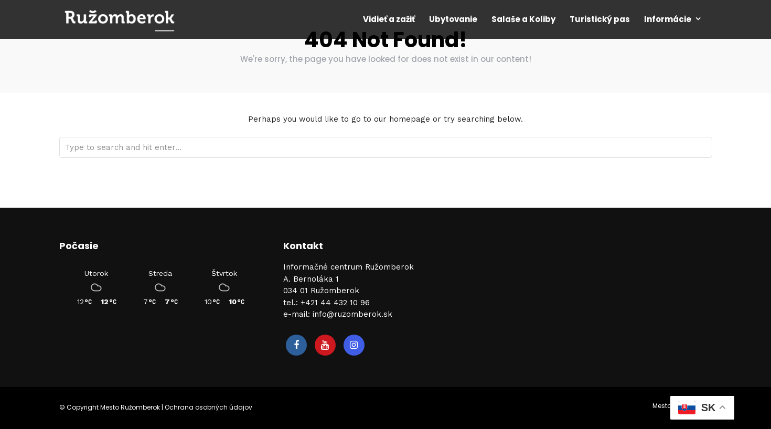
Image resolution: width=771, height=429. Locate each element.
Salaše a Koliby (523, 19)
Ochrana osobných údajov (208, 407)
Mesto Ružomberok (130, 407)
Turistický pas (600, 19)
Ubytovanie (453, 19)
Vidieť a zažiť (389, 19)
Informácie (667, 19)
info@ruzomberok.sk (352, 314)
